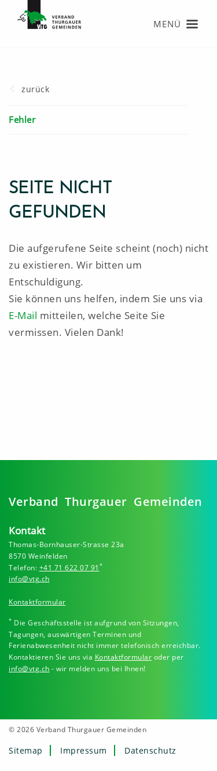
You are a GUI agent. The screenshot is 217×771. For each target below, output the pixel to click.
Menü (167, 24)
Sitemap (26, 750)
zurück (35, 89)
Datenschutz (150, 750)
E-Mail (23, 315)
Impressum (83, 750)
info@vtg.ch (29, 579)
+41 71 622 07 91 (69, 568)
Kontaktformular (37, 602)
